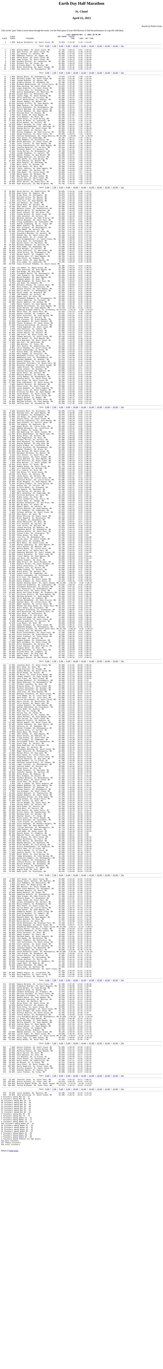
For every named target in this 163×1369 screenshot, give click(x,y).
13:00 (99, 48)
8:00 (61, 48)
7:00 (54, 48)
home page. (14, 1366)
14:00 (107, 48)
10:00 (75, 48)
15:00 (115, 48)
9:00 (68, 48)
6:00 (47, 48)
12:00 (91, 48)
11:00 (83, 48)
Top (122, 48)
